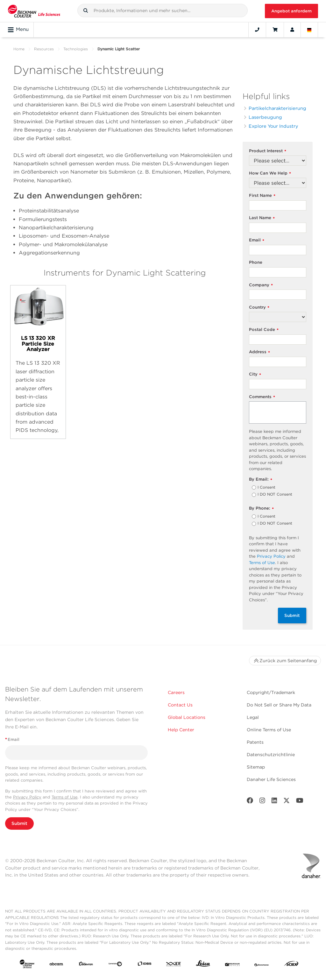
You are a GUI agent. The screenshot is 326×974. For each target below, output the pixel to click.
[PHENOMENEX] (261, 965)
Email (256, 240)
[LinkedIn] (274, 802)
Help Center (181, 729)
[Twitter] (286, 802)
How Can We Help (270, 173)
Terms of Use (262, 562)
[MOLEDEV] (232, 965)
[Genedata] (115, 965)
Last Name (262, 218)
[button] (85, 10)
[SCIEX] (291, 965)
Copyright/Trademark (271, 692)
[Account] (292, 29)
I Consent (266, 488)
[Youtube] (299, 802)
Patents (255, 742)
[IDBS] (144, 965)
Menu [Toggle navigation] (18, 29)
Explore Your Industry (273, 126)
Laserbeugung (265, 117)
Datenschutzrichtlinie (271, 754)
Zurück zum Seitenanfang (285, 660)
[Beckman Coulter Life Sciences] (34, 11)
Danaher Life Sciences (271, 779)
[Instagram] (262, 802)
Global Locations (186, 717)
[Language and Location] (309, 29)
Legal (253, 717)
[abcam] (56, 965)
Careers (176, 692)
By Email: (260, 479)
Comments (262, 397)
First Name (262, 195)
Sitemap (256, 767)
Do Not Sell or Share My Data (279, 704)
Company (261, 285)
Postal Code (264, 330)
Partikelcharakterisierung (277, 108)
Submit (292, 615)
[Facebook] (250, 802)
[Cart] (275, 29)
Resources (44, 49)
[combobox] (163, 10)
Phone (255, 262)
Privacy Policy (271, 556)
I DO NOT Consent (275, 495)
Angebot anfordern (291, 11)
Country (259, 307)
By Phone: (261, 508)
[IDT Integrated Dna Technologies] (173, 965)
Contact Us (180, 704)
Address (259, 352)
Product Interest (267, 151)
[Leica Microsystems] (203, 965)
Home (19, 49)
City (255, 374)
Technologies (75, 49)
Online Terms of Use (269, 729)
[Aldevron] (86, 965)
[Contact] (257, 29)
